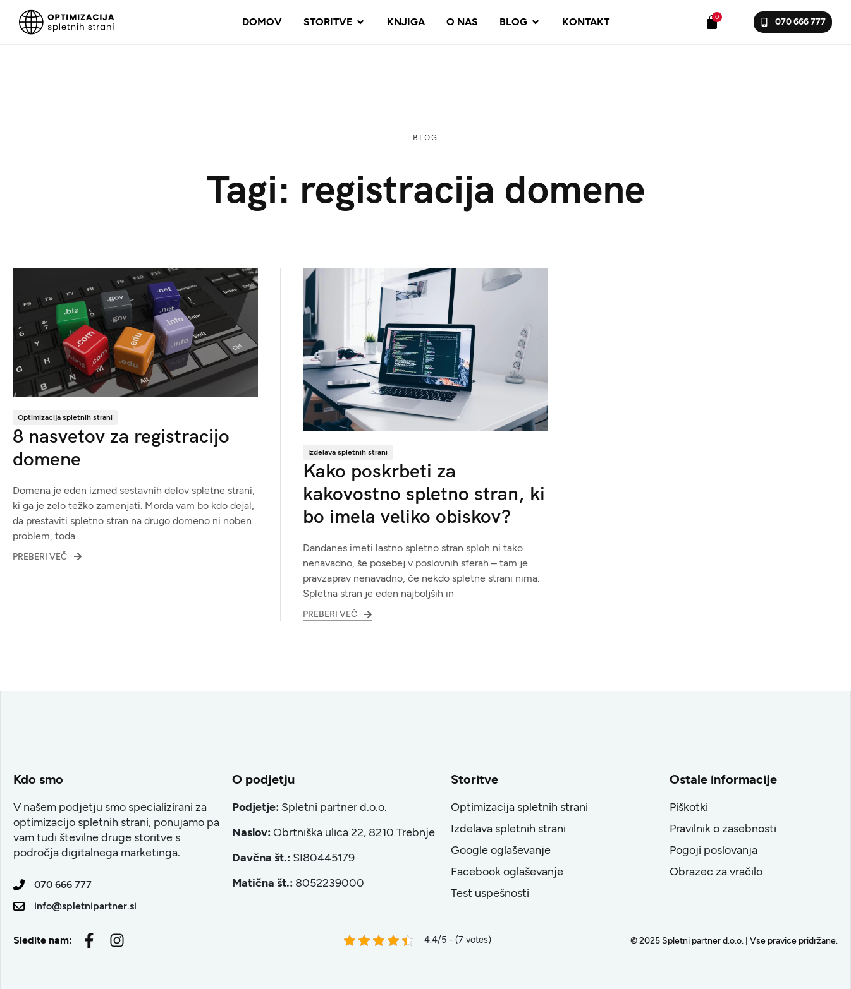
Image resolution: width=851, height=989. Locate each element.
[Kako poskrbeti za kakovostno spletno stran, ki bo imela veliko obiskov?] (425, 349)
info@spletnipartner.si (85, 906)
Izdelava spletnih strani (348, 452)
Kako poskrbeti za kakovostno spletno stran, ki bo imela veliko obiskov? (424, 494)
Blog (426, 138)
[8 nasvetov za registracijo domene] (135, 332)
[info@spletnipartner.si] (19, 906)
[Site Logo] (66, 21)
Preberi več (47, 553)
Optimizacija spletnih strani (65, 417)
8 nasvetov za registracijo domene (121, 447)
